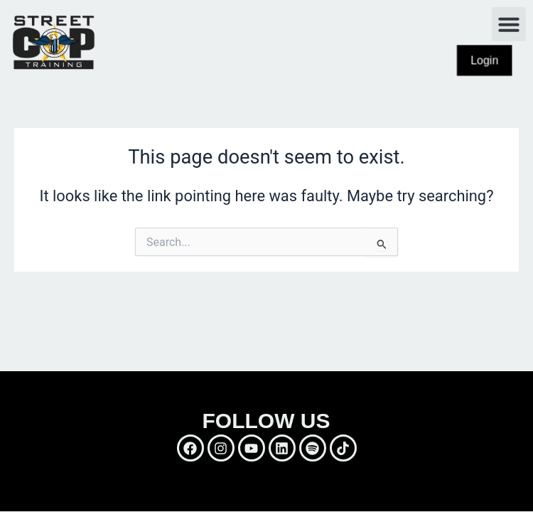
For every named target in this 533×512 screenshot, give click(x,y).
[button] (509, 24)
